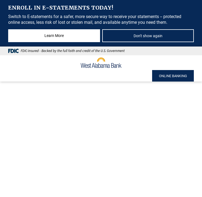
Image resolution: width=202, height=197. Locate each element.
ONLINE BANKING (173, 76)
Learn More (54, 35)
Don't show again (148, 35)
